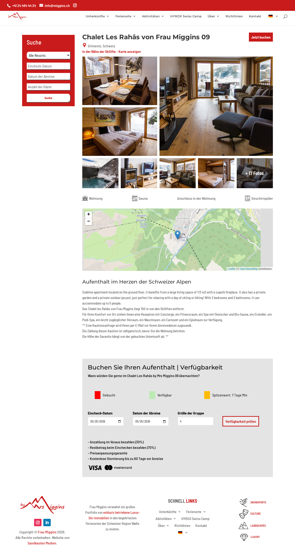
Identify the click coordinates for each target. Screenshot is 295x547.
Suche (48, 98)
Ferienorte (123, 16)
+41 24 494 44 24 (24, 5)
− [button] (88, 221)
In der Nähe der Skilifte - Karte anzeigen (111, 51)
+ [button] (88, 214)
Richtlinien (234, 16)
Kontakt (255, 16)
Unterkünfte (95, 16)
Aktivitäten (151, 16)
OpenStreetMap (249, 268)
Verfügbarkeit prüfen (240, 421)
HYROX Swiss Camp (186, 16)
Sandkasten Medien (42, 543)
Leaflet (231, 268)
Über (211, 16)
